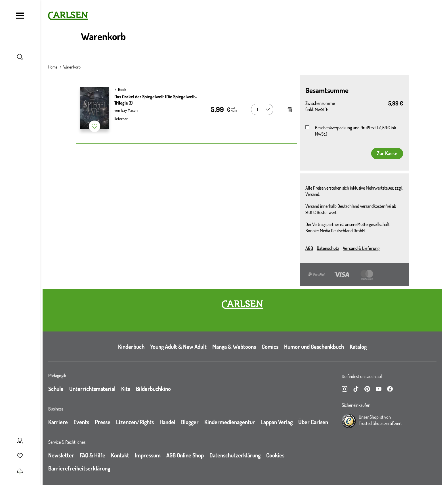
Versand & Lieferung (361, 248)
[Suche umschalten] (20, 57)
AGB (309, 248)
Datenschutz (328, 248)
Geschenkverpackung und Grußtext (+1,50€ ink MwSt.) (355, 131)
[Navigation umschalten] (20, 16)
